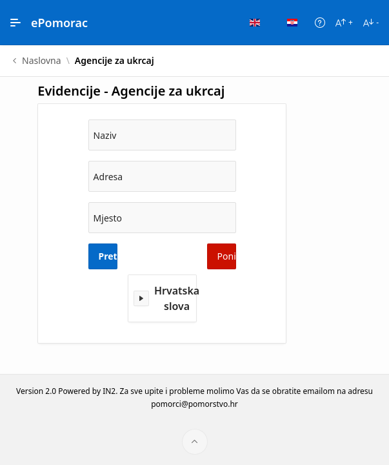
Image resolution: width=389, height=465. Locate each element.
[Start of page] (195, 442)
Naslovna (41, 61)
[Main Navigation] (15, 22)
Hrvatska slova (176, 298)
